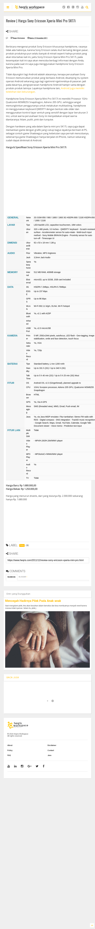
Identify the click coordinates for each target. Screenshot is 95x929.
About (9, 745)
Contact (51, 750)
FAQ (9, 755)
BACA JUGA (13, 677)
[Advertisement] (45, 178)
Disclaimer (52, 745)
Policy (9, 750)
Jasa (49, 755)
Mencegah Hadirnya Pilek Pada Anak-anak (33, 601)
